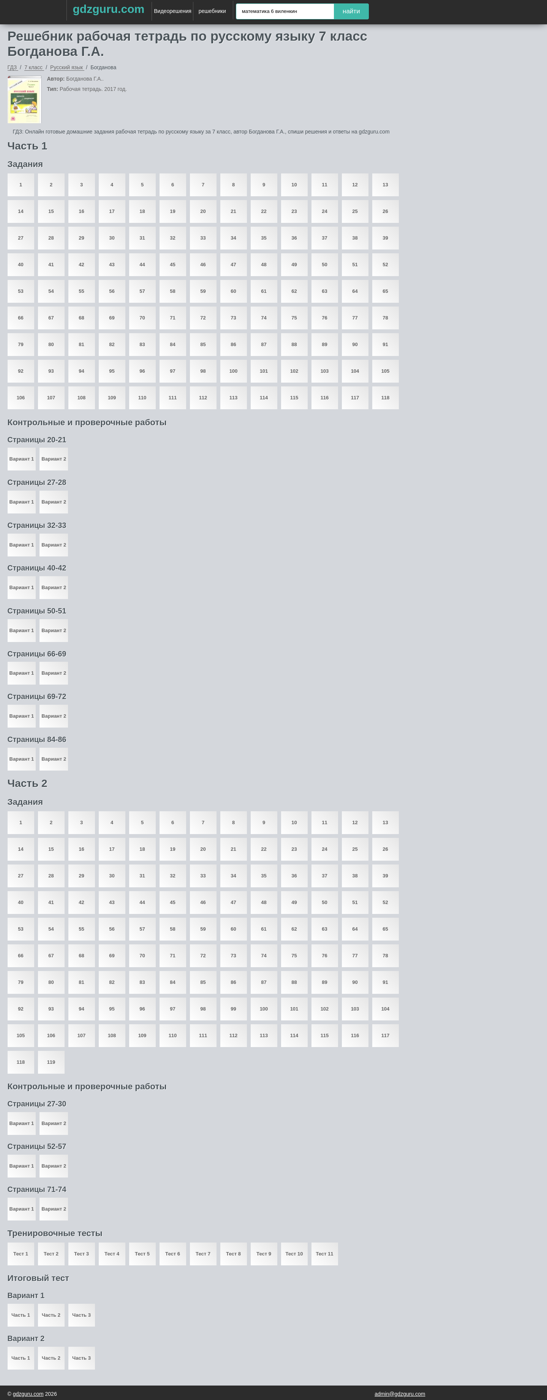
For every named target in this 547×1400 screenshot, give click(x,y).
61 (263, 291)
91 (385, 344)
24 (324, 211)
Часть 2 (51, 1315)
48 (263, 264)
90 (354, 344)
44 (142, 264)
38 (354, 238)
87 (263, 344)
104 (355, 371)
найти (351, 11)
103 (325, 371)
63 (324, 291)
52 (385, 264)
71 (172, 318)
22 (263, 211)
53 (20, 291)
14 (20, 211)
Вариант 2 (53, 459)
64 (354, 291)
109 (112, 397)
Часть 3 (81, 1315)
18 (142, 211)
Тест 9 (263, 1254)
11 (324, 185)
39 (385, 238)
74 (263, 318)
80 (51, 344)
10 (294, 185)
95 (111, 371)
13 (385, 185)
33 (203, 238)
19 (172, 211)
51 (354, 264)
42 (81, 264)
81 (81, 344)
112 (203, 397)
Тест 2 (51, 1254)
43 (111, 264)
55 (81, 291)
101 (264, 371)
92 (20, 371)
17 (111, 211)
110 (142, 397)
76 (324, 318)
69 (111, 318)
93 (51, 371)
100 (233, 371)
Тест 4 (111, 1254)
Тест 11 (324, 1254)
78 (385, 318)
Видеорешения (172, 11)
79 (20, 344)
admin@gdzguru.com (400, 1394)
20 (203, 211)
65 (385, 291)
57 (142, 291)
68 (81, 318)
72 (203, 318)
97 (172, 371)
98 (203, 371)
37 (324, 238)
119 (51, 1062)
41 (51, 264)
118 (385, 397)
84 (172, 344)
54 (51, 291)
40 (20, 264)
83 (142, 344)
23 (294, 211)
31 (142, 238)
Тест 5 (142, 1254)
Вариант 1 (21, 459)
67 (51, 318)
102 (294, 371)
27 (20, 238)
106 (21, 397)
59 (203, 291)
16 (81, 211)
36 (294, 238)
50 (324, 264)
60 (233, 291)
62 (294, 291)
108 (81, 397)
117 (355, 397)
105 (385, 371)
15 (51, 211)
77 (354, 318)
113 (233, 397)
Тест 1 (20, 1254)
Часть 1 (20, 1315)
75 (294, 318)
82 (111, 344)
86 (233, 344)
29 (81, 238)
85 (203, 344)
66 (20, 318)
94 (81, 371)
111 (173, 397)
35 (263, 238)
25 (354, 211)
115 (294, 397)
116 (325, 397)
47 (233, 264)
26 (385, 211)
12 (354, 185)
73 (233, 318)
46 (203, 264)
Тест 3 (81, 1254)
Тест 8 (233, 1254)
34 (233, 238)
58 (172, 291)
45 (172, 264)
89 (324, 344)
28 (51, 238)
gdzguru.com (108, 9)
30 (111, 238)
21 (233, 211)
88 (294, 344)
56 (111, 291)
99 (233, 1009)
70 (142, 318)
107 (51, 397)
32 (172, 238)
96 (142, 371)
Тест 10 (294, 1254)
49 (294, 264)
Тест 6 (172, 1254)
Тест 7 (203, 1254)
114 (264, 397)
